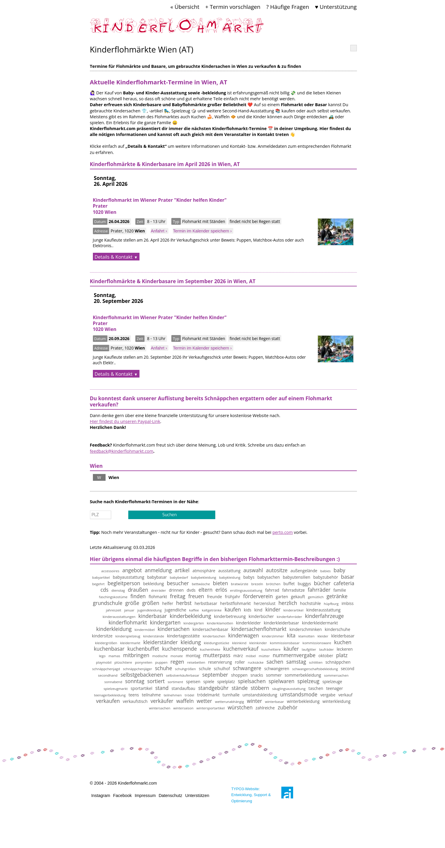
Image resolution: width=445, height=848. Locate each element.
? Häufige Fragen (287, 6)
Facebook (122, 795)
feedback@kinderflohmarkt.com (121, 451)
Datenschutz (170, 795)
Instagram (100, 795)
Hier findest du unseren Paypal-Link (125, 421)
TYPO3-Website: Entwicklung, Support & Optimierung (251, 795)
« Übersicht (184, 6)
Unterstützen (197, 795)
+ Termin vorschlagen (232, 6)
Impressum (145, 795)
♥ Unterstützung (336, 6)
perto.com (282, 532)
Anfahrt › (159, 231)
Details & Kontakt (114, 257)
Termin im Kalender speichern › (202, 231)
